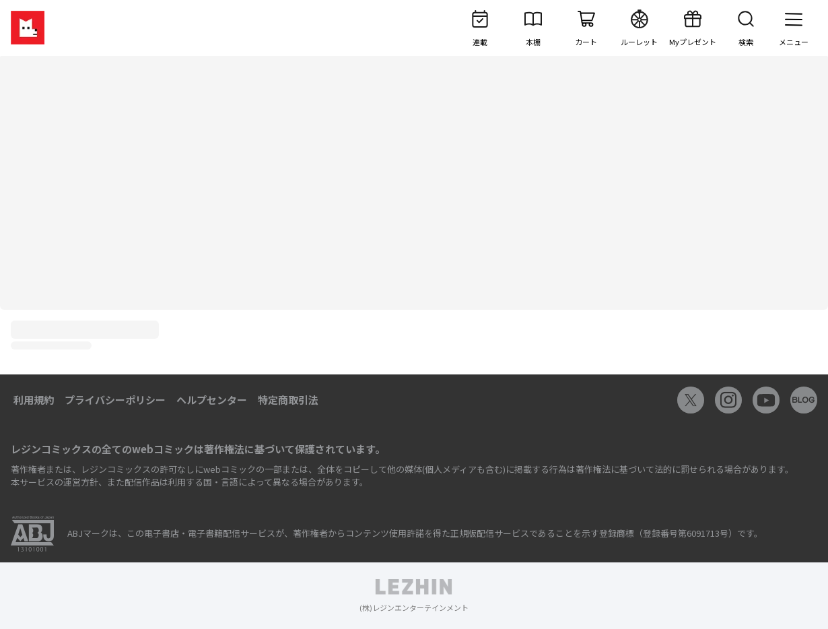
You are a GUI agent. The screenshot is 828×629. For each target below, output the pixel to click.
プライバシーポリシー (115, 400)
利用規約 (33, 400)
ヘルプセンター (211, 400)
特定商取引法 (288, 400)
